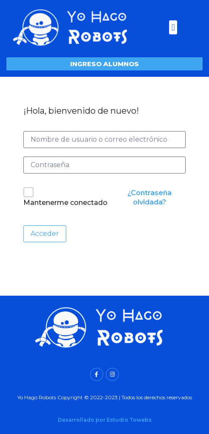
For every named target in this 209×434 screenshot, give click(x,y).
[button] (173, 27)
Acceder (45, 234)
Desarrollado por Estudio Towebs (105, 420)
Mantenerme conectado (65, 203)
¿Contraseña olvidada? (149, 197)
